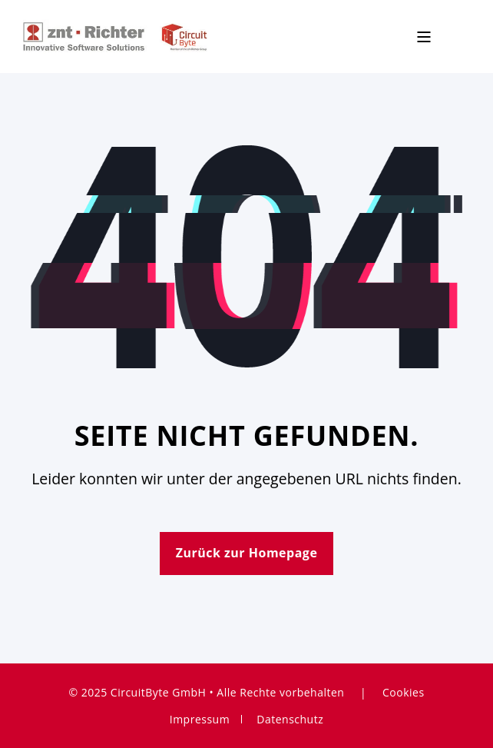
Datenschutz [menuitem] (289, 719)
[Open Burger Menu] (424, 37)
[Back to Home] (115, 35)
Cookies (403, 692)
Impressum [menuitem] (200, 719)
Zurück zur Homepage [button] (247, 552)
